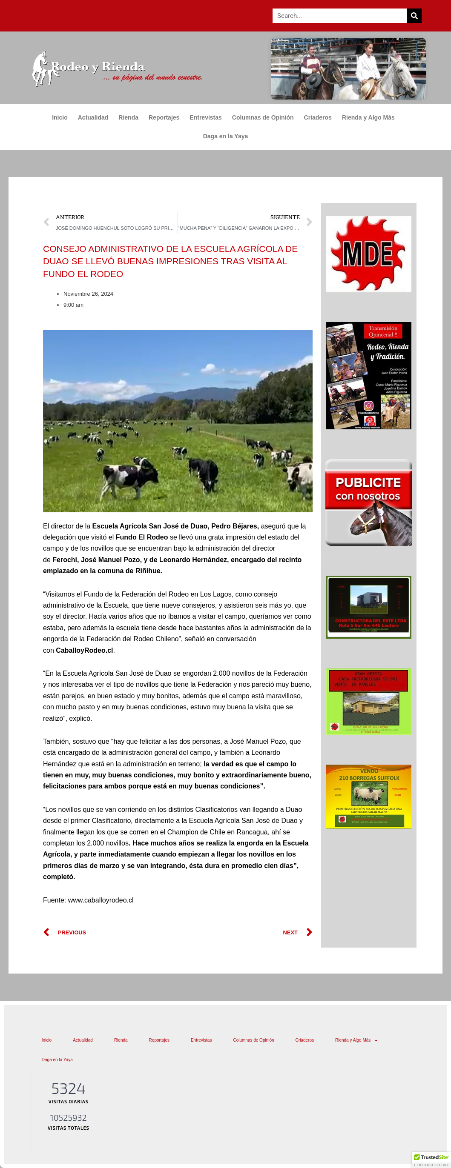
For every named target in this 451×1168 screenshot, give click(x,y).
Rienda (128, 117)
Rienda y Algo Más (370, 117)
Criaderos (318, 117)
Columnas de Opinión (263, 117)
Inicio (60, 117)
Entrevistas (205, 117)
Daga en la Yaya (225, 136)
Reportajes (164, 117)
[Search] (414, 16)
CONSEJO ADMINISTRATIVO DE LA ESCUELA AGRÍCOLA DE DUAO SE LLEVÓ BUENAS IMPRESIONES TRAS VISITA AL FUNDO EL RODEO (170, 261)
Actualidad (93, 117)
